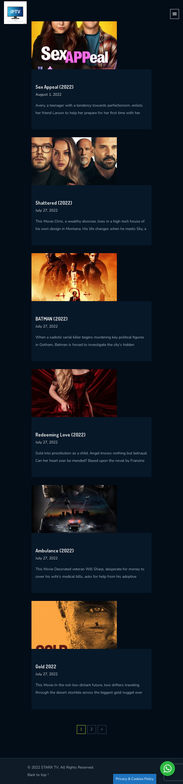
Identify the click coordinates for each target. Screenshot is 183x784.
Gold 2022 (45, 666)
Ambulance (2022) (54, 550)
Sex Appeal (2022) (54, 87)
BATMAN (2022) (51, 319)
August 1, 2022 (48, 94)
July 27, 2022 (46, 210)
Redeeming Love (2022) (60, 435)
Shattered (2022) (53, 203)
